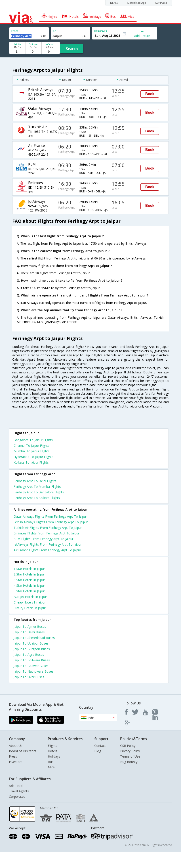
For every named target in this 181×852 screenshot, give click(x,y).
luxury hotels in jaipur (30, 608)
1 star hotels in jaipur (29, 569)
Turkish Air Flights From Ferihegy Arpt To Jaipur (48, 527)
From (14, 31)
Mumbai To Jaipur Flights (32, 451)
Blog (97, 751)
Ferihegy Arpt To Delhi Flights (35, 481)
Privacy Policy (130, 751)
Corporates (17, 796)
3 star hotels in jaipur (29, 580)
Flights (52, 745)
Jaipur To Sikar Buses (29, 677)
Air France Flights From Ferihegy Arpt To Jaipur (47, 550)
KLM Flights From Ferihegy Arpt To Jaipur (43, 539)
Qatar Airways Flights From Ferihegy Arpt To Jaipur (50, 516)
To (54, 31)
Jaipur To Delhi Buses (29, 632)
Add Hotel (16, 786)
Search (72, 48)
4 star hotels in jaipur (29, 585)
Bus (50, 762)
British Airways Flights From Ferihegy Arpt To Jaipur (51, 522)
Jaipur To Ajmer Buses (30, 626)
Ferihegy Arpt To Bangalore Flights (39, 492)
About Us (15, 745)
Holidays (54, 756)
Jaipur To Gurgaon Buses (32, 649)
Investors (15, 762)
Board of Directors (22, 751)
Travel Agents (19, 791)
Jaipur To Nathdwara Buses (33, 671)
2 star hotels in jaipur (29, 574)
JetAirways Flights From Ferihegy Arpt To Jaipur (48, 544)
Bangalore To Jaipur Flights (33, 440)
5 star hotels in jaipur (29, 591)
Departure (100, 30)
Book (149, 94)
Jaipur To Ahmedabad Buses (34, 638)
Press (13, 756)
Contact (100, 745)
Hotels (52, 751)
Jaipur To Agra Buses (29, 654)
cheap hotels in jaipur (30, 602)
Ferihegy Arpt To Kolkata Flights (37, 498)
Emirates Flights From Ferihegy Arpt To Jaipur (46, 533)
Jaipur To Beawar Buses (31, 666)
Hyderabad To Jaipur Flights (33, 457)
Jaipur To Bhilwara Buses (32, 660)
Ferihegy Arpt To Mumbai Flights (37, 486)
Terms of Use (130, 756)
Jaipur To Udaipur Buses (31, 643)
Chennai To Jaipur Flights (31, 445)
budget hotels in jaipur (30, 597)
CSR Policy (127, 745)
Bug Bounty (128, 762)
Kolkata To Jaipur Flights (31, 462)
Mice (51, 767)
